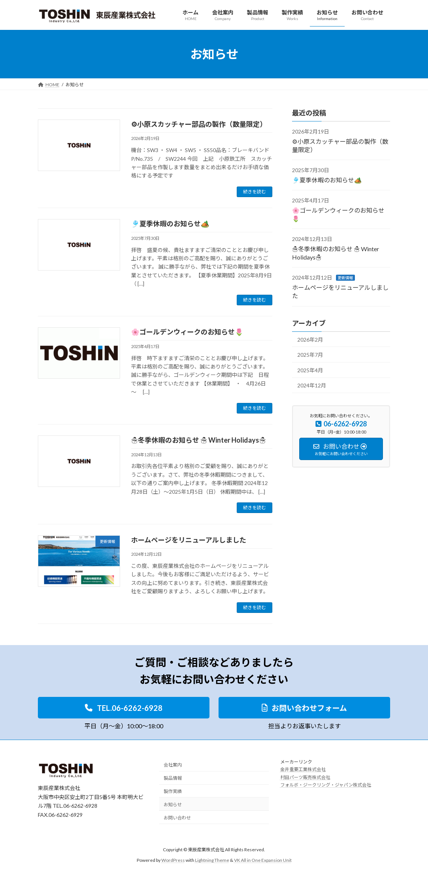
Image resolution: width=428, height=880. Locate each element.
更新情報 (345, 277)
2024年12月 (311, 385)
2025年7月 (310, 354)
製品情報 (173, 778)
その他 (340, 131)
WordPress (173, 860)
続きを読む (254, 191)
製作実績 (173, 791)
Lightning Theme (212, 860)
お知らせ (173, 804)
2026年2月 (310, 339)
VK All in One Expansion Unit (263, 860)
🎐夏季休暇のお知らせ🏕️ (170, 223)
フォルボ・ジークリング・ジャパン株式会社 (325, 785)
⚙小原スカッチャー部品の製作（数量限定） (200, 124)
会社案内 (173, 765)
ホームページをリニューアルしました (188, 540)
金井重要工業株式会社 (303, 770)
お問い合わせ (177, 818)
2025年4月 (310, 370)
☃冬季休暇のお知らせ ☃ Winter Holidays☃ (198, 440)
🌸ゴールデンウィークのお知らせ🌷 (187, 332)
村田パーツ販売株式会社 (305, 777)
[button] (123, 707)
